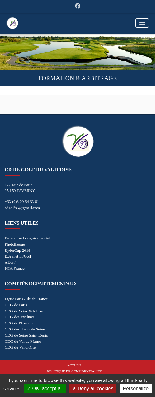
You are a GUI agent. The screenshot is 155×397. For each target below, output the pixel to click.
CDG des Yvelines (19, 317)
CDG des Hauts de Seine (25, 329)
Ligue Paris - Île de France (26, 298)
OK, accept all (45, 388)
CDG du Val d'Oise (20, 347)
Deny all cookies (92, 388)
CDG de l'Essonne (19, 323)
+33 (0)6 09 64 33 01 (22, 201)
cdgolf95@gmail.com (22, 207)
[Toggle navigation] (142, 23)
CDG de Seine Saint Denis (26, 335)
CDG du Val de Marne (23, 341)
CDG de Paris (16, 305)
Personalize (136, 388)
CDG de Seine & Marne (24, 311)
